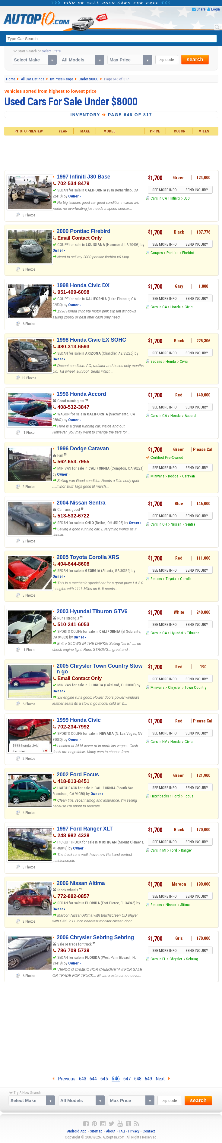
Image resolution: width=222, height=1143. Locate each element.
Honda (175, 308)
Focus (188, 797)
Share (201, 9)
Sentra (190, 525)
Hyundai (176, 634)
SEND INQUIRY (197, 190)
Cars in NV (159, 742)
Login (215, 9)
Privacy (133, 1131)
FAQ (122, 1131)
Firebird (188, 253)
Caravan (188, 477)
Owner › (74, 196)
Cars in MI (158, 851)
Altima (185, 905)
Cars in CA (159, 199)
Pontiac (172, 253)
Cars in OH (159, 525)
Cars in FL (158, 960)
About (111, 1131)
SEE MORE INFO (164, 190)
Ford (176, 797)
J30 (186, 199)
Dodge (173, 477)
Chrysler (174, 688)
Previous (63, 1079)
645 (104, 1079)
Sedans (156, 362)
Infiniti (175, 199)
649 (148, 1079)
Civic (188, 308)
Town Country (195, 688)
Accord (190, 416)
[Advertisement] (111, 152)
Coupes (157, 253)
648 (137, 1079)
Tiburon (193, 634)
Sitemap (96, 1131)
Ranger (186, 851)
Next (163, 1079)
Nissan (176, 525)
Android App (77, 1131)
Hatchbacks (160, 797)
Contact (149, 1131)
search (195, 60)
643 (82, 1079)
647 (127, 1079)
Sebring (192, 960)
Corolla (186, 579)
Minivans (157, 477)
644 (93, 1079)
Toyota (171, 579)
